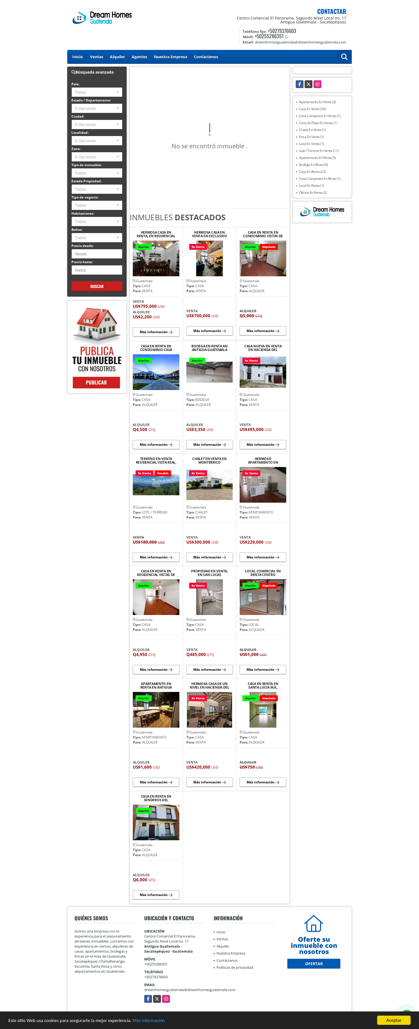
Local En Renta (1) (311, 185)
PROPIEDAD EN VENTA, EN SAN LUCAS (209, 573)
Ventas (96, 56)
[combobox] (96, 92)
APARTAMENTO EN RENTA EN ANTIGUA (156, 685)
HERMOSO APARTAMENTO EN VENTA (263, 460)
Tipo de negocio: (84, 197)
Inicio (77, 56)
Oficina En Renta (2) (313, 192)
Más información (149, 1021)
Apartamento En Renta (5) (317, 157)
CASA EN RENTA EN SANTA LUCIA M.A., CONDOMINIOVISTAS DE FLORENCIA (262, 685)
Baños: (76, 229)
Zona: (75, 148)
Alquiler (117, 56)
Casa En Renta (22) (312, 171)
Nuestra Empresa (170, 56)
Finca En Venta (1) (311, 136)
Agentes (139, 56)
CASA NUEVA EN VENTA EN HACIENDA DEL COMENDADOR (262, 348)
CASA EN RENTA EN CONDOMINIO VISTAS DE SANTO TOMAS (263, 234)
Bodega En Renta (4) (313, 164)
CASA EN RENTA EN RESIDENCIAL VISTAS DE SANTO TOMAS (156, 573)
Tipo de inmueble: (86, 165)
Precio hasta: (82, 262)
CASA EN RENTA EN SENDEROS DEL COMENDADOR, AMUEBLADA (156, 798)
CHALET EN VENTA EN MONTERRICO (209, 460)
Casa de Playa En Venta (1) (318, 122)
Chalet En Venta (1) (312, 129)
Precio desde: (82, 245)
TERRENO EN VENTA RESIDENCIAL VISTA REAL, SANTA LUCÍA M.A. (156, 460)
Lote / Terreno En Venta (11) (319, 150)
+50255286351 (269, 36)
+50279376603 (282, 30)
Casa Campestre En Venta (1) (320, 115)
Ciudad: (77, 116)
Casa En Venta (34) (312, 108)
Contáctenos (206, 56)
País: (75, 84)
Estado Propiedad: (86, 181)
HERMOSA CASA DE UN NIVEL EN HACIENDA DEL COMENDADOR (209, 685)
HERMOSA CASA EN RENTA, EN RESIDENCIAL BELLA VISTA (156, 234)
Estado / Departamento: (91, 100)
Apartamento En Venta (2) (317, 102)
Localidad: (79, 132)
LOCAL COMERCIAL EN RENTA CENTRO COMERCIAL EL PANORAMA (263, 573)
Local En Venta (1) (311, 143)
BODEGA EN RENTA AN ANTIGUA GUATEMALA (209, 348)
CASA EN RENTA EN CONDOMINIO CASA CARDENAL (156, 348)
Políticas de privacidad (234, 967)
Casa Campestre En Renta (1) (320, 178)
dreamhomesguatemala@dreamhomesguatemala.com (189, 989)
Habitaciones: (82, 213)
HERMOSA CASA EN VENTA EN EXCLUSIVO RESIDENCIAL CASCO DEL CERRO (210, 234)
